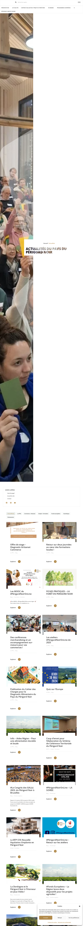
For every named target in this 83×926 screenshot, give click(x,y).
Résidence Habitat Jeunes (9, 11)
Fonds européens (55, 514)
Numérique (66, 514)
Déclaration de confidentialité (64, 922)
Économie (51, 8)
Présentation (5, 8)
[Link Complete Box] (23, 544)
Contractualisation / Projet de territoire (33, 8)
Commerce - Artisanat (29, 514)
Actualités (16, 8)
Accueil (45, 243)
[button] (79, 906)
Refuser (60, 917)
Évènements (11, 517)
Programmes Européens (64, 8)
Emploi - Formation (43, 514)
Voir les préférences (74, 917)
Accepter (45, 917)
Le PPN (19, 514)
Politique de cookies (52, 922)
